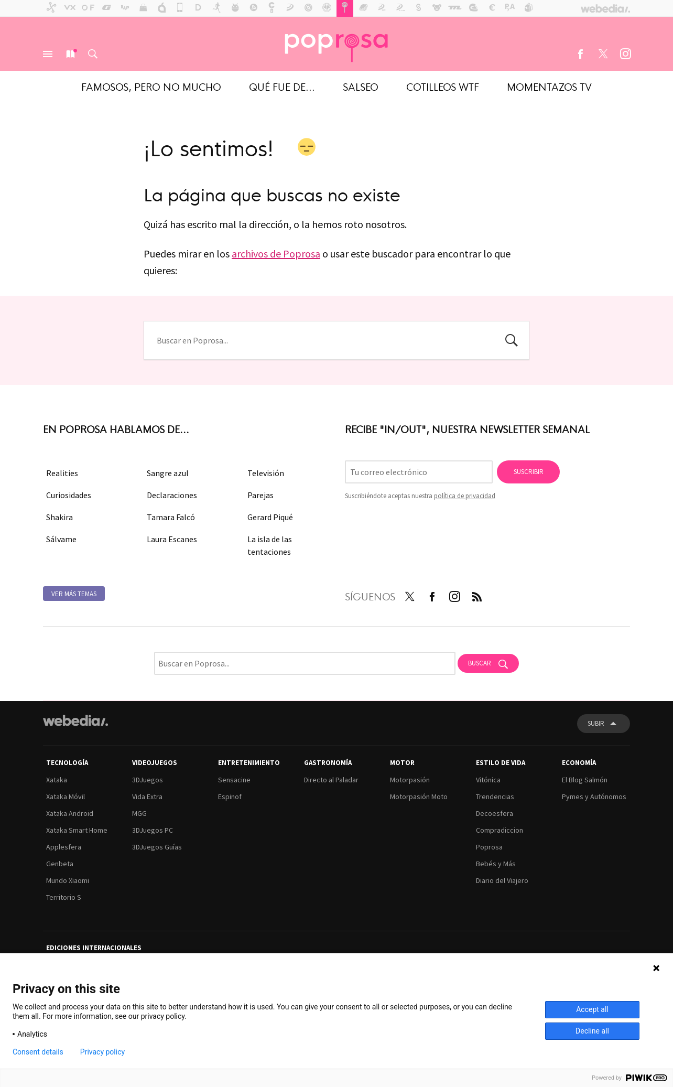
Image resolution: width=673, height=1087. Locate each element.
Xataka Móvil (65, 796)
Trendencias (495, 796)
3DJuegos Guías (157, 847)
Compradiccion (499, 830)
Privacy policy (102, 1052)
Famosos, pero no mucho (151, 86)
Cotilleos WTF (442, 86)
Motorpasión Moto (419, 796)
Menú (47, 54)
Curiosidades (68, 495)
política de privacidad (464, 495)
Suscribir (529, 471)
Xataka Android (69, 813)
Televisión (265, 473)
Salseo (360, 86)
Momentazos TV (549, 86)
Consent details (38, 1052)
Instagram (625, 54)
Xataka (56, 779)
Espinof (230, 796)
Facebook (580, 54)
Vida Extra (147, 796)
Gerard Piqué (270, 517)
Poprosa (489, 847)
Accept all (592, 1009)
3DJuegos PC (152, 830)
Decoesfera (494, 813)
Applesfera (63, 847)
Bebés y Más (496, 863)
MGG (139, 813)
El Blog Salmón (584, 779)
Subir (596, 723)
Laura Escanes (172, 539)
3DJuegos (147, 779)
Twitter (602, 54)
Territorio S (63, 897)
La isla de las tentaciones (269, 545)
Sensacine (234, 779)
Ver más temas (73, 593)
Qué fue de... (282, 86)
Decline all (592, 1031)
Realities (62, 473)
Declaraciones (172, 495)
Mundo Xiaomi (67, 880)
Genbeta (59, 863)
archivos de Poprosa (276, 253)
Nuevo (70, 54)
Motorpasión (410, 779)
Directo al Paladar (331, 779)
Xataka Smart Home (76, 830)
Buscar (92, 54)
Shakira (59, 517)
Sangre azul (168, 473)
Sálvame (61, 539)
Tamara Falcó (171, 517)
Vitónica (488, 779)
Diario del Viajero (502, 880)
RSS (477, 594)
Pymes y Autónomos (594, 796)
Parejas (260, 495)
